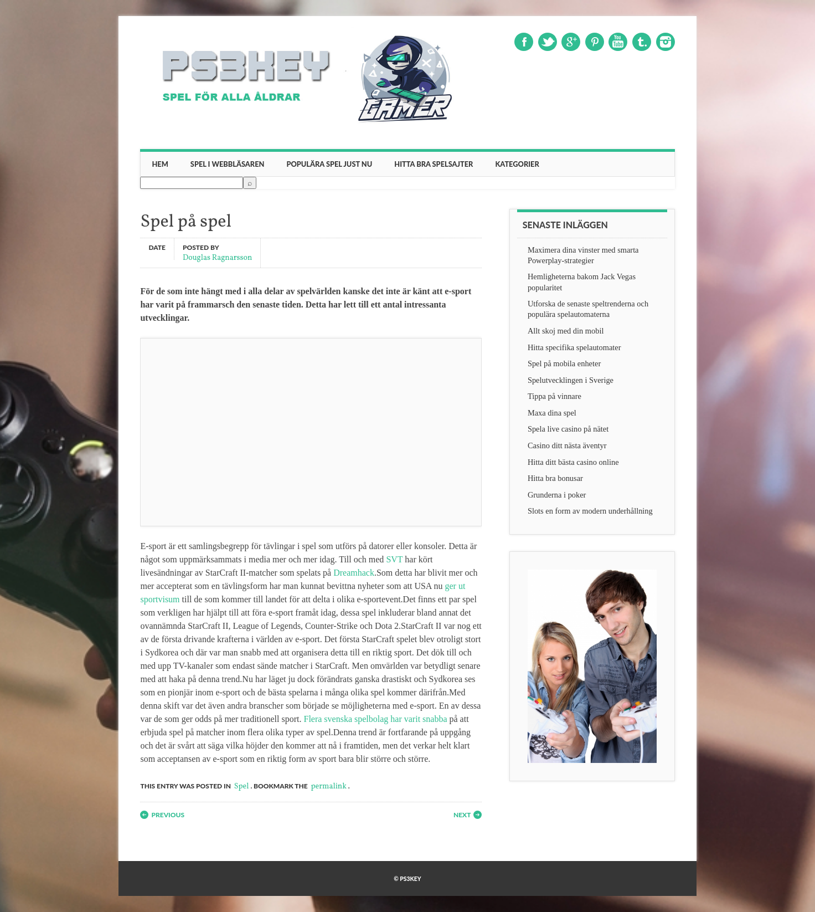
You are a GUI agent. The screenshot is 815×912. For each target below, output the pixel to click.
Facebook (523, 42)
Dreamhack (353, 572)
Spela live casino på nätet (568, 428)
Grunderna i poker (557, 494)
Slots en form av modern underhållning (590, 510)
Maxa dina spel (552, 412)
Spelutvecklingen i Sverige (570, 380)
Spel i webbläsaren (227, 164)
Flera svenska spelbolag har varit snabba (375, 719)
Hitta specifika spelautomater (574, 347)
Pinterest (594, 42)
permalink (329, 786)
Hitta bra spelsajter (433, 164)
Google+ (570, 42)
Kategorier (517, 164)
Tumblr (641, 42)
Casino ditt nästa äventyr (567, 445)
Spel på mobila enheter (564, 363)
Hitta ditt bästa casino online (573, 462)
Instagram (665, 42)
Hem (160, 164)
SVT (394, 559)
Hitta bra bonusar (555, 478)
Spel (241, 786)
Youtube (617, 42)
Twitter (547, 42)
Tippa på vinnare (554, 396)
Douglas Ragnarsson (217, 257)
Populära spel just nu (329, 164)
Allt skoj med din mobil (566, 330)
